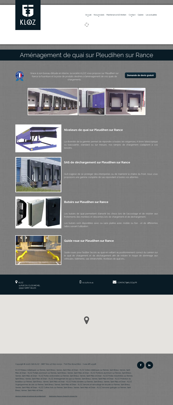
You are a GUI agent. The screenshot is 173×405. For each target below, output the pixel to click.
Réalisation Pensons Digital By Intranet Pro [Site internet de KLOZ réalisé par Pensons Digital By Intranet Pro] (63, 396)
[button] (86, 320)
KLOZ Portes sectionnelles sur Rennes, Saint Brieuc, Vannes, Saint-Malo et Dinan (70, 376)
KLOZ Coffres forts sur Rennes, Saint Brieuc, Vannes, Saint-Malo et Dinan (67, 387)
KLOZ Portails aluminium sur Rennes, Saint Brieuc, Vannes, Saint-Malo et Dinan (58, 373)
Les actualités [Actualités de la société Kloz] (151, 15)
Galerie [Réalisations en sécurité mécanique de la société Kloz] (140, 15)
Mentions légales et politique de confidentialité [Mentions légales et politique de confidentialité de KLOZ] (30, 396)
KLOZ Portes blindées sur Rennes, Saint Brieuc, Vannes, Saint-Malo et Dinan (96, 382)
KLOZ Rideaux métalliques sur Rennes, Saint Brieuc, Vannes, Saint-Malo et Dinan (46, 370)
